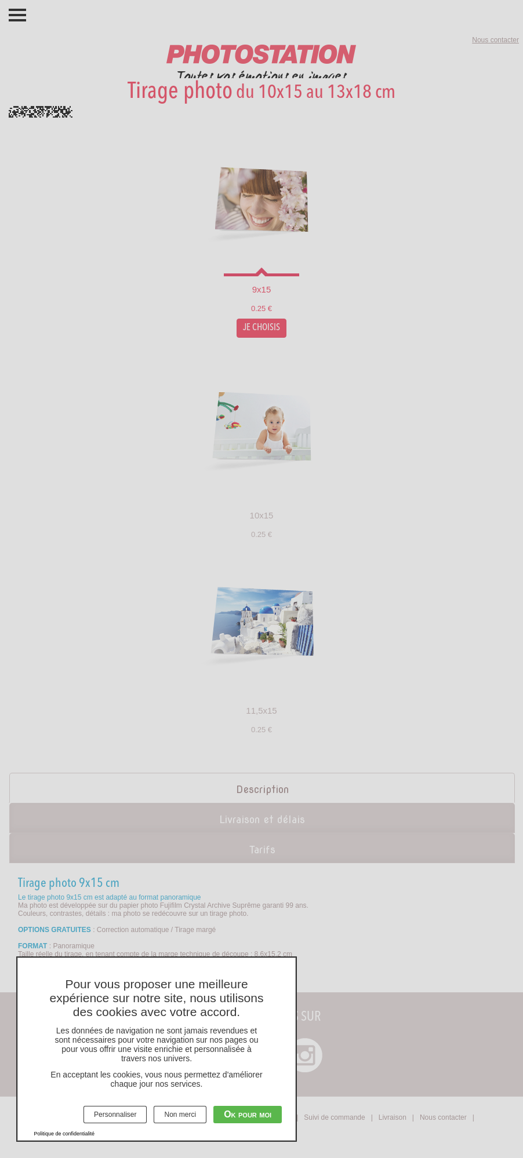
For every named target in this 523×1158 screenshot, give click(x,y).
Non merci (180, 1114)
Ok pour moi (247, 1114)
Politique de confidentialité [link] (64, 1134)
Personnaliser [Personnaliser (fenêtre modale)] (115, 1114)
